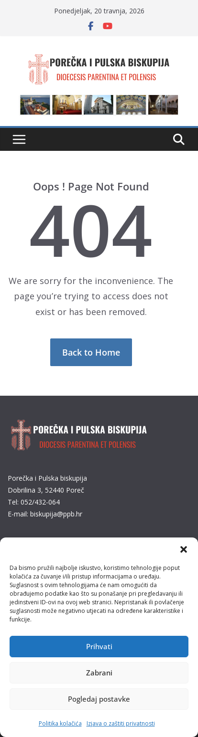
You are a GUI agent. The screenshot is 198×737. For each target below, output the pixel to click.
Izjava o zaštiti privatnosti (121, 723)
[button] (183, 549)
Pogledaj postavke (99, 699)
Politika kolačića (60, 723)
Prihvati (99, 646)
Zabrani (99, 672)
